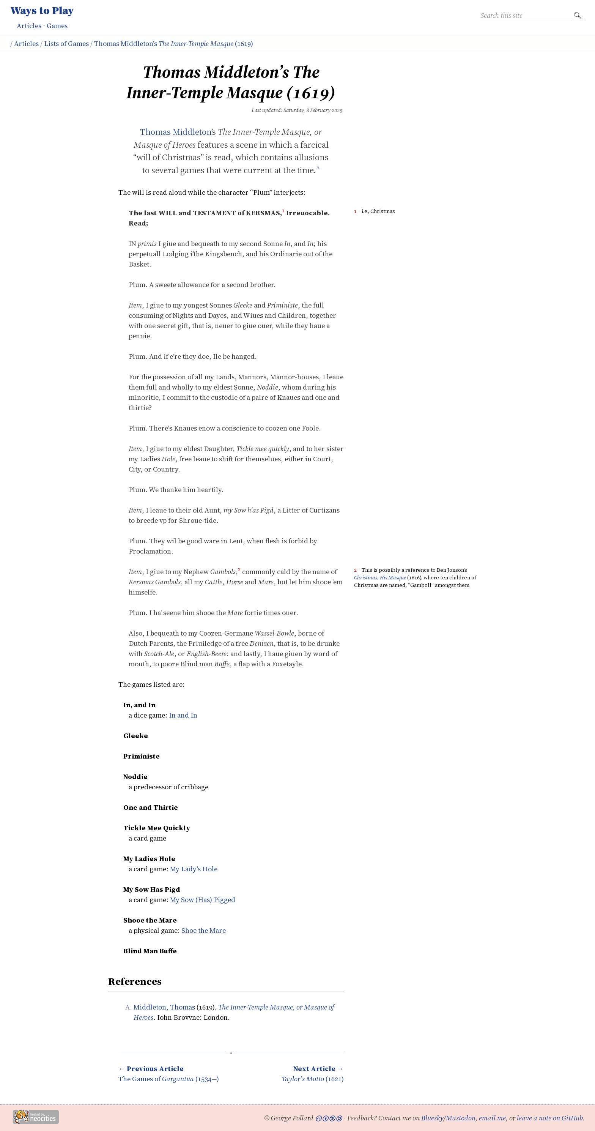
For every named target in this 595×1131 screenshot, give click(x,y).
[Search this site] (525, 15)
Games (57, 25)
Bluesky (432, 1118)
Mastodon (460, 1118)
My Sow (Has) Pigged (202, 899)
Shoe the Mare (203, 930)
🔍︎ (577, 15)
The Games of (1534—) (168, 1074)
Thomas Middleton (175, 132)
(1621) (313, 1074)
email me (492, 1118)
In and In (183, 715)
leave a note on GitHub (550, 1118)
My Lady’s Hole (193, 869)
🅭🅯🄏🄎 (328, 1118)
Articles (29, 25)
